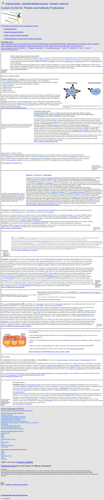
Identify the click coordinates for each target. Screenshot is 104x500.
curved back (85, 106)
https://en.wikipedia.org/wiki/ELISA (18, 69)
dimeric (5, 296)
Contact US (63, 3)
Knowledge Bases (10, 29)
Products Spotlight (24, 462)
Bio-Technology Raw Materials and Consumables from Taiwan (19, 26)
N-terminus (19, 295)
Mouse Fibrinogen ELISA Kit (13, 32)
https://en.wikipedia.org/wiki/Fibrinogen (22, 404)
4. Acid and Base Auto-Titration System (14, 495)
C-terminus (29, 295)
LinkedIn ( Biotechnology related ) (16, 484)
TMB (5, 72)
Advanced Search (9, 466)
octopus (95, 169)
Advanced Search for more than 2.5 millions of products (23, 39)
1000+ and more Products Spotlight (16, 35)
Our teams (54, 3)
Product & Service (13, 3)
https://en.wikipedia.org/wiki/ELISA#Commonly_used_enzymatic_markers (49, 351)
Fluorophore (48, 175)
